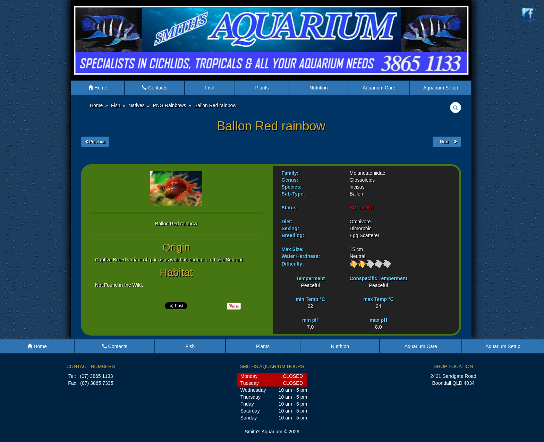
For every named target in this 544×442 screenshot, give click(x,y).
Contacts (154, 87)
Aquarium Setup (440, 87)
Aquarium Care (379, 87)
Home (97, 87)
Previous (95, 141)
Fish (209, 87)
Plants (262, 87)
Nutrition (318, 87)
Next (446, 141)
